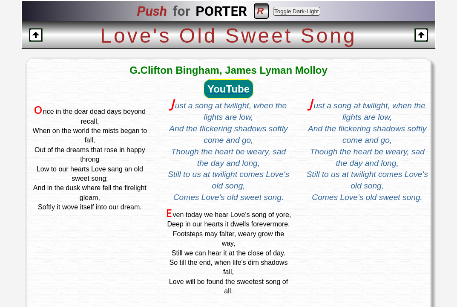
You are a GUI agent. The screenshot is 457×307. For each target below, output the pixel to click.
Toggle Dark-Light (296, 11)
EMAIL (324, 281)
